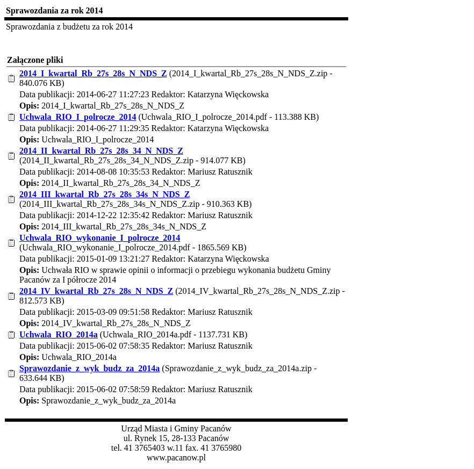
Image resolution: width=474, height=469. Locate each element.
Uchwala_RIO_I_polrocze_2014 (77, 116)
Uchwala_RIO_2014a (58, 334)
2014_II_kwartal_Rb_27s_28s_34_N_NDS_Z (101, 150)
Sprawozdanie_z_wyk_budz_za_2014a (89, 368)
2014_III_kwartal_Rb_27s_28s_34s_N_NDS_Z (104, 194)
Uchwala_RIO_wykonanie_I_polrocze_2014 (99, 237)
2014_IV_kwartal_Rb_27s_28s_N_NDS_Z (96, 290)
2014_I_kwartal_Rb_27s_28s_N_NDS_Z (93, 73)
